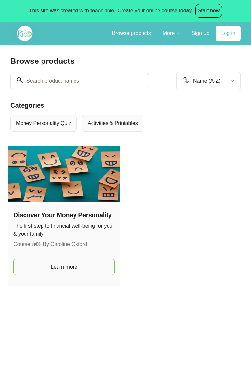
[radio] (43, 123)
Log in (228, 33)
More (171, 33)
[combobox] (208, 81)
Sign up (200, 33)
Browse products (131, 33)
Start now (209, 10)
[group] (125, 123)
